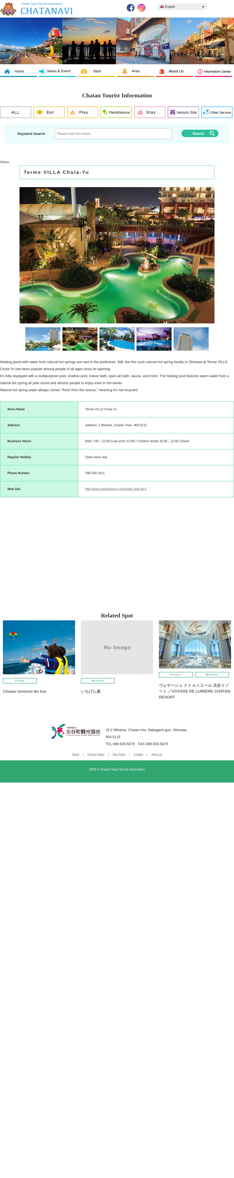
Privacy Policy (96, 754)
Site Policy (119, 754)
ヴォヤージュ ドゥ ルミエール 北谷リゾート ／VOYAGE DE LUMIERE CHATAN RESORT (194, 691)
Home (75, 754)
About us (175, 74)
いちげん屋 (90, 691)
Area (136, 74)
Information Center (214, 74)
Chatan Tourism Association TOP (19, 74)
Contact (138, 754)
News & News (58, 74)
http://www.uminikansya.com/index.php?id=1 (116, 489)
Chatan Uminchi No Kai (24, 691)
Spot (97, 74)
